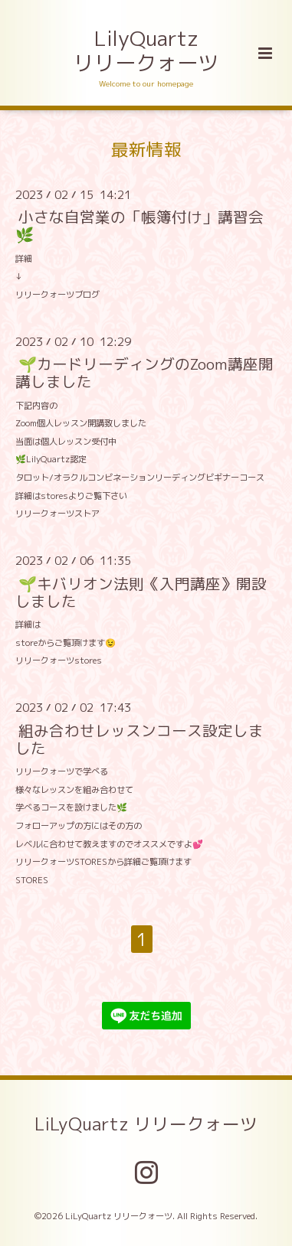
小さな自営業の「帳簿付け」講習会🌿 (139, 226)
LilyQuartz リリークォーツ (146, 50)
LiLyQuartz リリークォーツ (146, 1124)
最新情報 (146, 149)
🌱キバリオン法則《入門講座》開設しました (141, 591)
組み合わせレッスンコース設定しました (139, 738)
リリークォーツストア (57, 513)
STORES (31, 880)
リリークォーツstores (58, 660)
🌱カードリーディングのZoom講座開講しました (144, 373)
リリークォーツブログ (57, 295)
